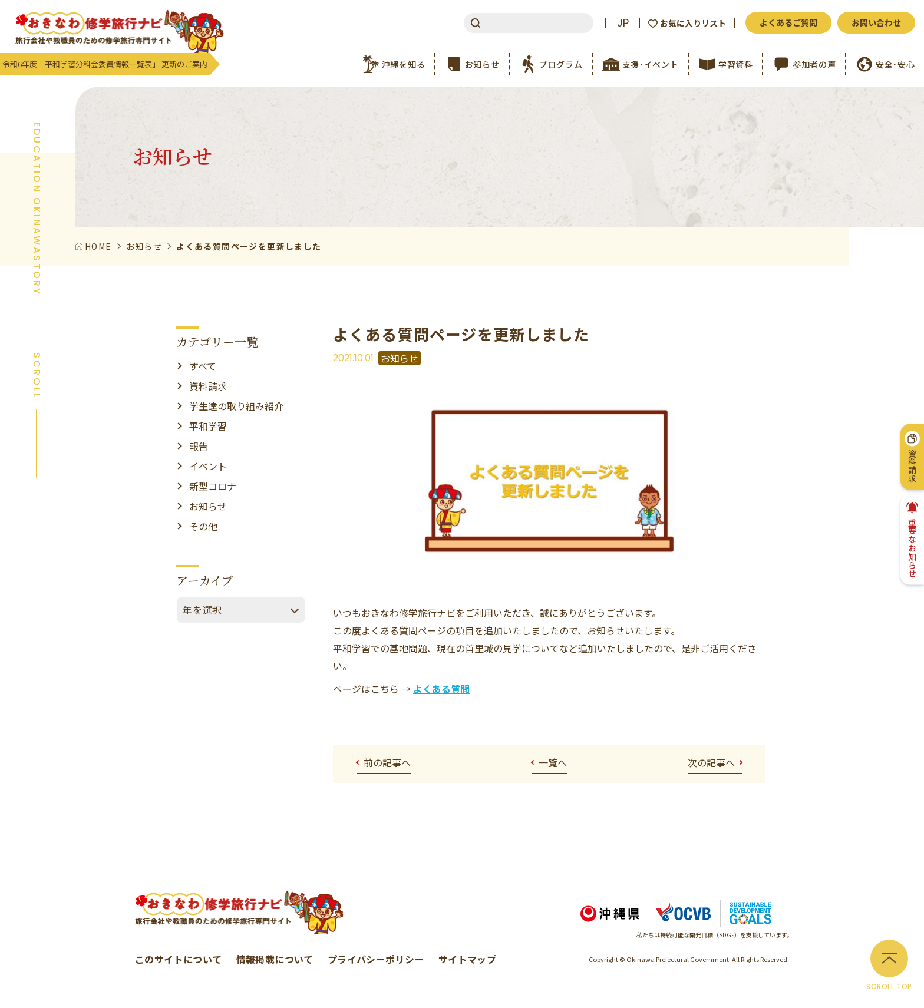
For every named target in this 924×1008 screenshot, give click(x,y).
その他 (203, 526)
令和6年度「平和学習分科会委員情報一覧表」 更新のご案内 (104, 64)
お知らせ (208, 506)
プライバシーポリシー (376, 959)
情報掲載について (275, 959)
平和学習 (208, 426)
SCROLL (36, 375)
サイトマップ (467, 959)
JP (623, 23)
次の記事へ (711, 762)
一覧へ (553, 762)
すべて (202, 366)
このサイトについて (178, 959)
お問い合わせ (876, 22)
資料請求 (208, 386)
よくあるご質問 (788, 22)
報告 (198, 446)
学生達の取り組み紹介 (236, 406)
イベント (208, 466)
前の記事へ (387, 762)
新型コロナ (212, 486)
